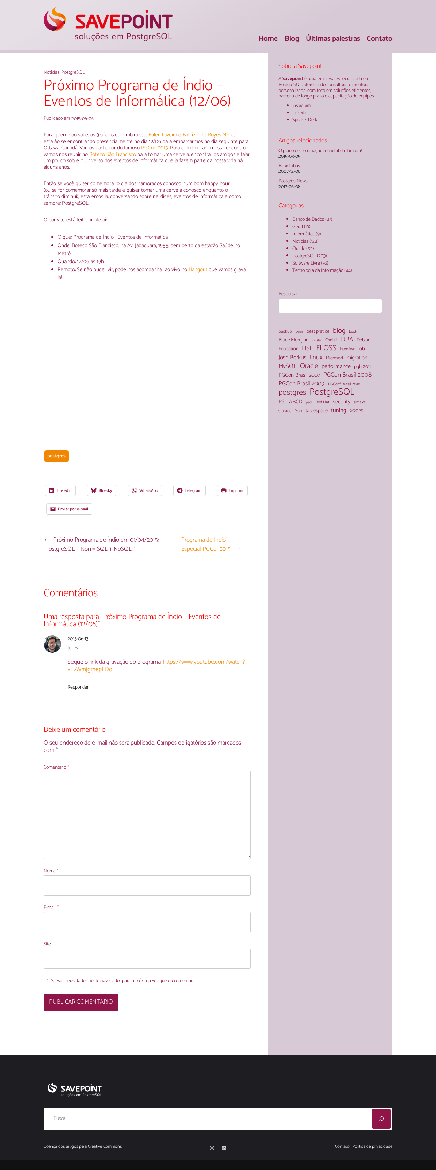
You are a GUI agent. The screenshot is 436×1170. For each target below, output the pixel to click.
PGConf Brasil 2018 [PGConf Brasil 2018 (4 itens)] (344, 384)
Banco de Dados (308, 219)
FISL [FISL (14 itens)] (307, 348)
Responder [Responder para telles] (78, 687)
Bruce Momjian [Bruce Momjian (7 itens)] (293, 340)
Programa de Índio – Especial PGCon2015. (206, 544)
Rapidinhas (289, 166)
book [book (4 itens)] (353, 332)
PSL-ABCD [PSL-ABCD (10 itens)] (290, 402)
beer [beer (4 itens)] (299, 332)
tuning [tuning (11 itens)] (338, 411)
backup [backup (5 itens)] (285, 332)
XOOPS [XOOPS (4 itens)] (356, 411)
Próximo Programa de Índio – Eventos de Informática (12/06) (137, 93)
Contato (342, 1146)
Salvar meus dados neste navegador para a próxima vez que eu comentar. (122, 981)
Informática (303, 234)
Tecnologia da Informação (317, 271)
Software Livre (306, 263)
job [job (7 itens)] (361, 348)
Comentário (56, 767)
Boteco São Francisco (113, 154)
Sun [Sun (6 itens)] (298, 411)
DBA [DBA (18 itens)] (347, 339)
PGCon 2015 (154, 147)
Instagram (301, 105)
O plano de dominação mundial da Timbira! (320, 151)
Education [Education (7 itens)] (288, 348)
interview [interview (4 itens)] (347, 349)
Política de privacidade (372, 1146)
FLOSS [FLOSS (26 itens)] (326, 348)
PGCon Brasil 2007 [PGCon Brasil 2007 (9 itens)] (299, 375)
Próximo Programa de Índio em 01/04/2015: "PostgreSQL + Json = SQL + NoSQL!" (101, 544)
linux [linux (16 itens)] (316, 357)
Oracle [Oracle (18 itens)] (309, 366)
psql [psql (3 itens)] (309, 403)
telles (73, 648)
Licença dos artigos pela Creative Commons (83, 1146)
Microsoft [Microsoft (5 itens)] (334, 358)
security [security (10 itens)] (341, 402)
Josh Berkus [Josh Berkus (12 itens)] (292, 358)
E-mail (51, 908)
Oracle (298, 249)
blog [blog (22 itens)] (339, 331)
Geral (297, 227)
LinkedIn (300, 113)
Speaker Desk (304, 120)
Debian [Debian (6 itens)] (363, 340)
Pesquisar (288, 294)
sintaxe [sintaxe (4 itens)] (360, 402)
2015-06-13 (78, 639)
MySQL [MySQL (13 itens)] (287, 366)
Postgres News (293, 181)
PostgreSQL (73, 73)
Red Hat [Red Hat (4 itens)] (322, 402)
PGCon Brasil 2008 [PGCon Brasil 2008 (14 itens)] (347, 375)
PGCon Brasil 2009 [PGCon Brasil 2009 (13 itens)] (301, 384)
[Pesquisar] (381, 1119)
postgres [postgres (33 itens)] (292, 392)
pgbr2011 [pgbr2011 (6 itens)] (362, 366)
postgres (56, 456)
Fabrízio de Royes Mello (208, 135)
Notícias (52, 73)
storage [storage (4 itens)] (284, 411)
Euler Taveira (162, 135)
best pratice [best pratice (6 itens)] (318, 331)
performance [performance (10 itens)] (336, 366)
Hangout (199, 269)
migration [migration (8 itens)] (357, 357)
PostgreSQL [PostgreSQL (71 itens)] (331, 392)
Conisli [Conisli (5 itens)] (331, 340)
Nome (51, 871)
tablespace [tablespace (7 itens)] (317, 410)
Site (47, 945)
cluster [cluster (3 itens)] (317, 341)
